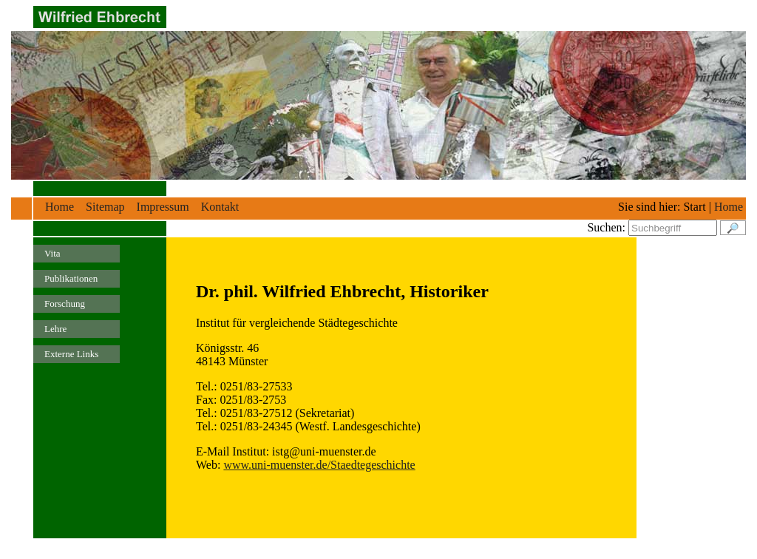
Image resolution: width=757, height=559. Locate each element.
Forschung (64, 303)
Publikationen (71, 278)
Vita (52, 253)
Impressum (163, 206)
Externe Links (71, 353)
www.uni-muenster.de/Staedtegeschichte (319, 464)
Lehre (55, 328)
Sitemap (105, 206)
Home (59, 206)
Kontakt (220, 206)
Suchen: (606, 227)
